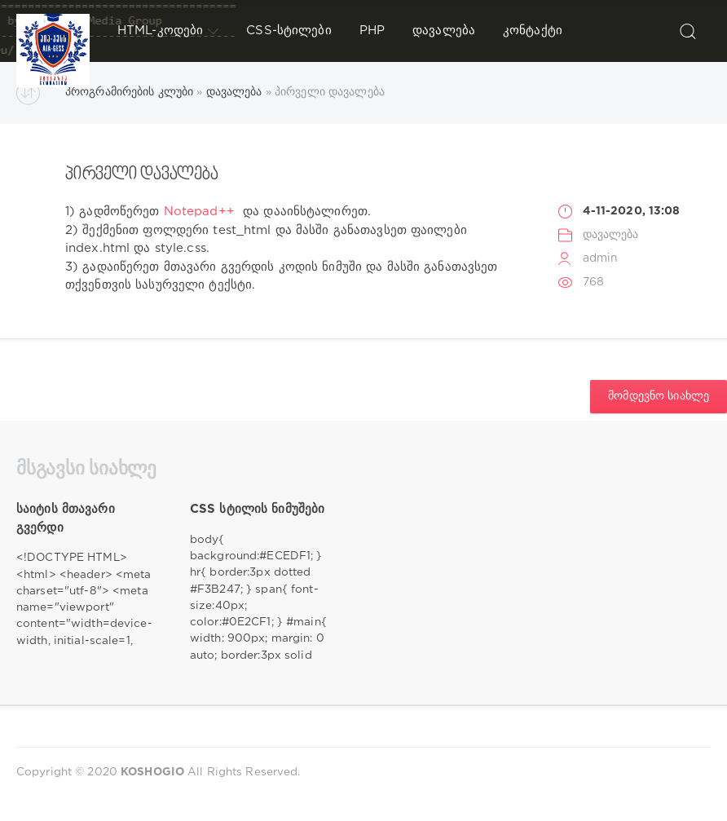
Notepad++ (199, 211)
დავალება (443, 30)
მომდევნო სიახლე (658, 396)
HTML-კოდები (167, 31)
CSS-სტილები (288, 30)
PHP (372, 30)
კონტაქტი (532, 30)
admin (601, 258)
